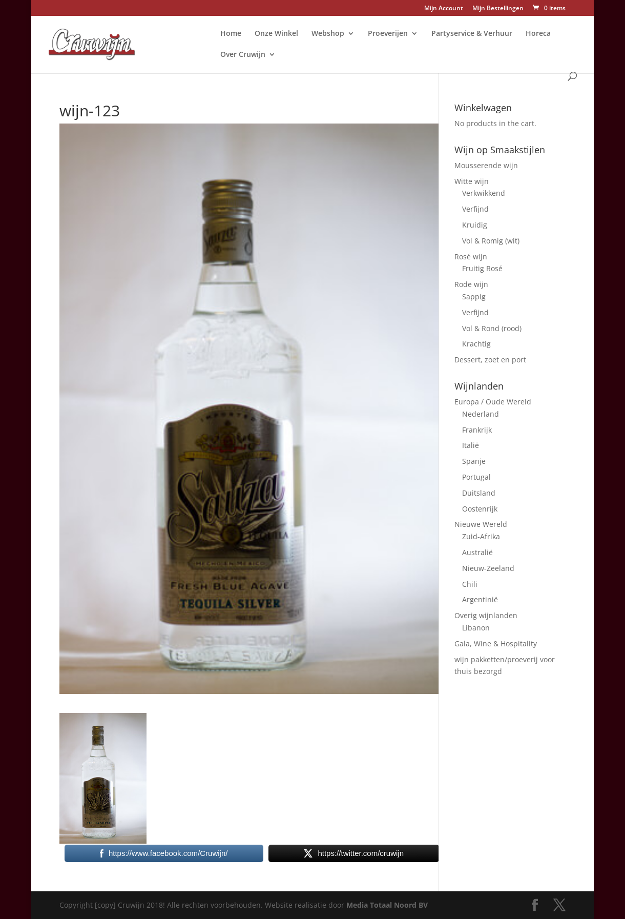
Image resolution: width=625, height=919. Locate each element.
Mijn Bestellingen (498, 8)
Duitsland (478, 493)
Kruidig (474, 225)
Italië (470, 445)
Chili (469, 584)
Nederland (480, 414)
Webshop (327, 34)
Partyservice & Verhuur (471, 34)
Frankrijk (477, 430)
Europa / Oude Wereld (492, 401)
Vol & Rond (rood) (492, 328)
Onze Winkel (276, 34)
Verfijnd (475, 209)
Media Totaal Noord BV (387, 905)
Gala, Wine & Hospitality (495, 643)
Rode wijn (471, 284)
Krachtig (476, 344)
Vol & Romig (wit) (490, 241)
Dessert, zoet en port (490, 359)
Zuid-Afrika (481, 536)
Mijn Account (443, 8)
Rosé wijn (470, 256)
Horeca (538, 34)
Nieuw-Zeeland (488, 568)
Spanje (474, 461)
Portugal (476, 477)
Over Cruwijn (242, 55)
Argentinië (480, 599)
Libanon (476, 627)
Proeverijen (388, 34)
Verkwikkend (483, 193)
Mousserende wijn (486, 165)
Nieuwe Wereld (480, 524)
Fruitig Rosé (482, 268)
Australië (477, 552)
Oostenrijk (479, 509)
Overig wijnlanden (485, 615)
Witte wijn (471, 181)
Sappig (474, 296)
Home (230, 34)
